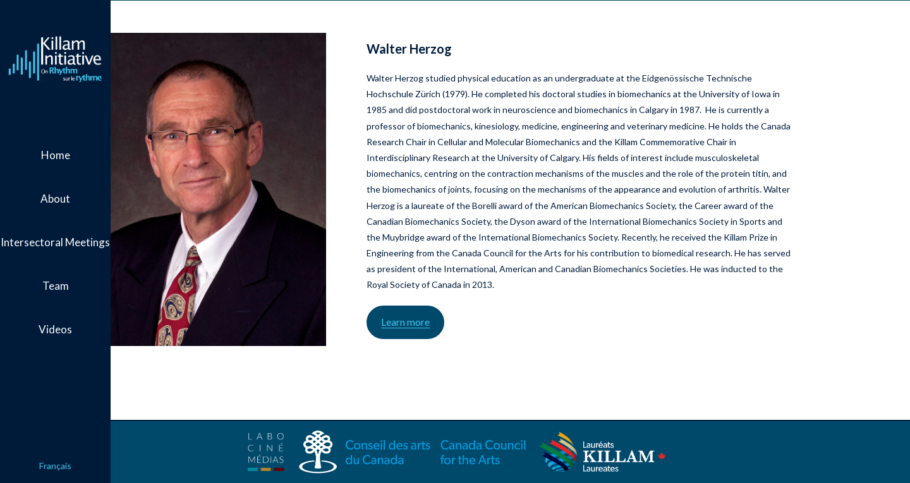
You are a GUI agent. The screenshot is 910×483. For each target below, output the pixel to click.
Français (55, 465)
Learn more (465, 337)
